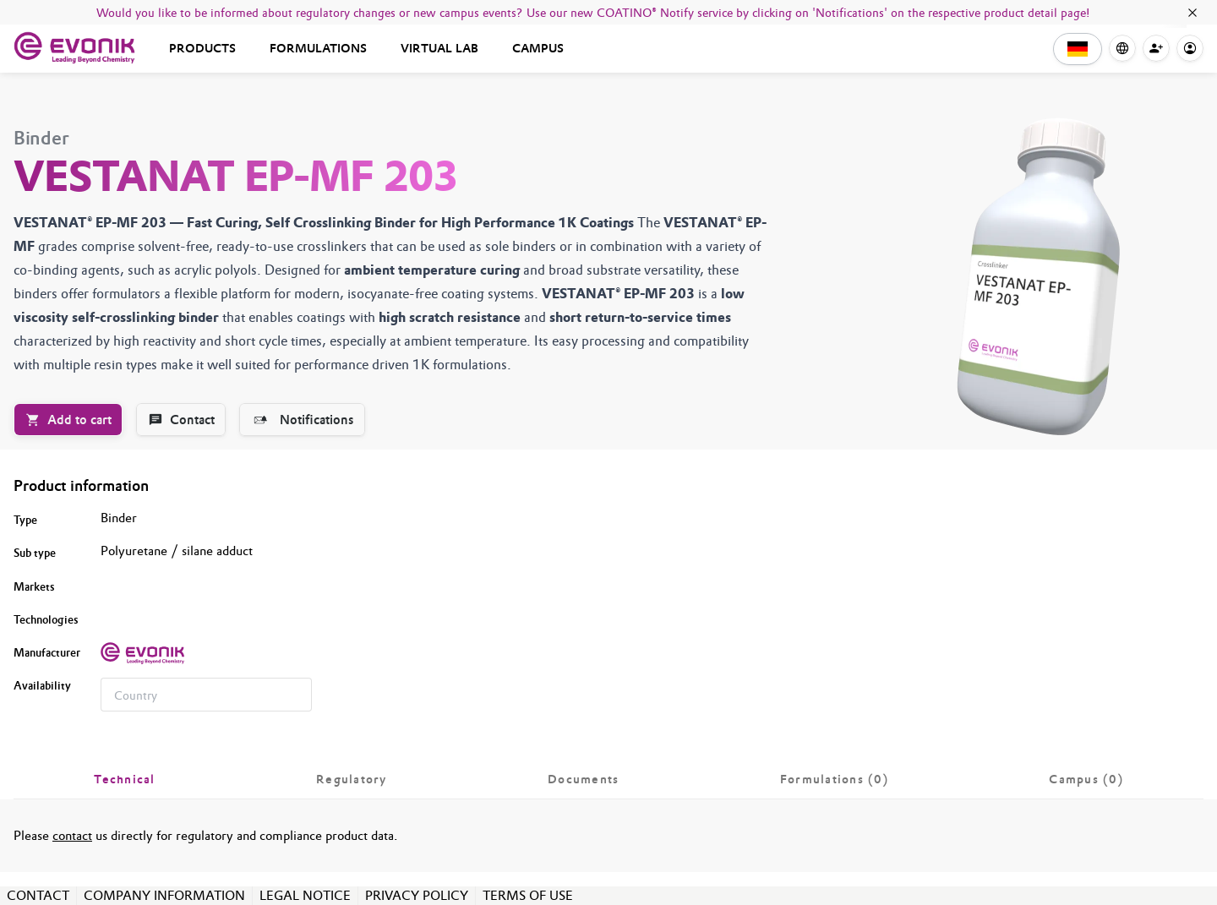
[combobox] (206, 694)
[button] (1077, 49)
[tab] (125, 779)
